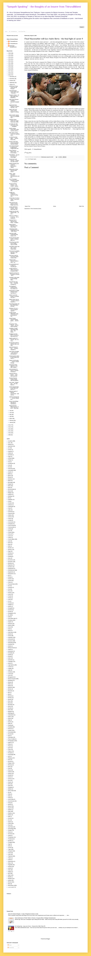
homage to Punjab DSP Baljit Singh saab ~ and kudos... (13, 330)
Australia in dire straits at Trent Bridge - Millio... (14, 279)
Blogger (48, 938)
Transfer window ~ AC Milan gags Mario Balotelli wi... (14, 96)
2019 (9, 67)
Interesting (10, 642)
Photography (11, 740)
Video (9, 870)
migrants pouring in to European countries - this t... (14, 274)
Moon (9, 701)
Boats (9, 487)
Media (9, 685)
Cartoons (10, 504)
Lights (9, 670)
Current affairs (11, 539)
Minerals (10, 696)
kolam (9, 658)
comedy (10, 520)
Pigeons (10, 742)
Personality (10, 732)
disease (9, 549)
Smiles (9, 797)
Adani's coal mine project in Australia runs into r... (14, 296)
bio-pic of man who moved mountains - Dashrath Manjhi (14, 143)
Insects (9, 635)
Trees (9, 854)
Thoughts (10, 842)
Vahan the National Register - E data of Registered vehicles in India (23, 914)
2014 (9, 425)
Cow (9, 530)
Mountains (10, 704)
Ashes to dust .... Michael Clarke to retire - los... (13, 261)
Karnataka (10, 652)
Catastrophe (10, 506)
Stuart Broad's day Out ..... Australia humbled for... (13, 283)
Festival (9, 580)
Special (9, 804)
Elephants (10, 565)
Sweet (9, 821)
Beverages (10, 482)
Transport (10, 851)
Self (9, 783)
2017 (9, 71)
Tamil (9, 825)
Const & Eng (11, 525)
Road (9, 768)
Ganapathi (10, 608)
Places (9, 744)
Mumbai (10, 708)
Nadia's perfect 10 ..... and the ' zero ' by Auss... (14, 339)
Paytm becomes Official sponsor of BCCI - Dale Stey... (14, 407)
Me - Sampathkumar (13, 31)
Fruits (9, 599)
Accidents (10, 441)
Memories (10, 690)
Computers (10, 523)
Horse (9, 627)
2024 (9, 57)
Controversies (11, 527)
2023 (9, 59)
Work (9, 883)
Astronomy (10, 468)
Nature (9, 718)
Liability (9, 668)
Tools (9, 845)
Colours (9, 518)
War (9, 873)
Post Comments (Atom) (36, 208)
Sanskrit (10, 775)
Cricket (9, 532)
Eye (9, 575)
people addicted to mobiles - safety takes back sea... (13, 208)
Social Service (11, 801)
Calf (9, 501)
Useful (9, 859)
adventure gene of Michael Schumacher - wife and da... (14, 393)
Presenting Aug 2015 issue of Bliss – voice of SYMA (14, 243)
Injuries (9, 634)
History (9, 625)
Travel (9, 852)
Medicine (10, 687)
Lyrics (9, 675)
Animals (10, 458)
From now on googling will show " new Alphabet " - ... (14, 252)
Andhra (9, 453)
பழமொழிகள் (11, 887)
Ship (9, 785)
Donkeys (10, 553)
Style (9, 816)
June (11, 412)
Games (9, 606)
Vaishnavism (11, 861)
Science (10, 778)
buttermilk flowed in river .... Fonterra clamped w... (13, 348)
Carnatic (10, 503)
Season (9, 782)
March (11, 418)
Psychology (10, 754)
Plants (9, 746)
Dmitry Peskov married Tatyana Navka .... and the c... (13, 320)
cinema (9, 516)
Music (9, 709)
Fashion (10, 578)
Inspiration (10, 637)
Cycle (9, 541)
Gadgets (10, 604)
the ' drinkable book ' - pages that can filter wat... (14, 189)
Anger (9, 456)
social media (11, 799)
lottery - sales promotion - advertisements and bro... (14, 175)
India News (10, 632)
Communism (11, 522)
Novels (9, 721)
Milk (9, 694)
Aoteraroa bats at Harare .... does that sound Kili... (13, 375)
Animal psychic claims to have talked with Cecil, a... (14, 357)
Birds (9, 485)
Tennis (9, 832)
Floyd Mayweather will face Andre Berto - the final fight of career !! (53, 39)
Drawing (10, 556)
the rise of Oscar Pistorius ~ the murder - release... (14, 185)
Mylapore (10, 711)
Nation (9, 716)
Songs (9, 802)
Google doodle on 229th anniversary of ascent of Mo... (14, 270)
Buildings (10, 496)
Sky (9, 792)
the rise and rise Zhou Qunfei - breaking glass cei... (14, 239)
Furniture (10, 603)
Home (6, 31)
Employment (11, 568)
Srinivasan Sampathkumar (13, 46)
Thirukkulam (10, 837)
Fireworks (10, 587)
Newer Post (27, 206)
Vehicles (10, 866)
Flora (9, 590)
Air (8, 448)
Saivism (10, 773)
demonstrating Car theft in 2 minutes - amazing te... (14, 370)
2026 (9, 53)
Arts (9, 466)
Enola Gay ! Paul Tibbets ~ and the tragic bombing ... (13, 325)
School (9, 777)
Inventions (10, 644)
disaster (10, 547)
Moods (9, 699)
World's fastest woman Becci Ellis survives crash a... (14, 129)
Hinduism (10, 623)
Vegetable (10, 864)
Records (10, 761)
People (31, 159)
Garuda (9, 611)
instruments (10, 639)
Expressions (10, 573)
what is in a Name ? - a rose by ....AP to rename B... (14, 217)
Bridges (9, 492)
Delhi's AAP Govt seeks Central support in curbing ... (14, 111)
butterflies (10, 499)
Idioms (9, 630)
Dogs (9, 551)
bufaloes (10, 494)
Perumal (10, 734)
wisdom (9, 880)
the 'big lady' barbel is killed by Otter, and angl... (14, 344)
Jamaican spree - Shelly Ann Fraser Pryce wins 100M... (14, 121)
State (9, 811)
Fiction (9, 582)
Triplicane (10, 856)
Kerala (9, 656)
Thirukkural (10, 839)
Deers (9, 544)
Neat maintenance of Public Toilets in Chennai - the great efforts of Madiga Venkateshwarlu (35, 918)
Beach (9, 475)
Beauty (9, 477)
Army (9, 465)
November (12, 78)
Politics (9, 751)
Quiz (9, 756)
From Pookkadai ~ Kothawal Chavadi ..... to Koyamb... (14, 180)
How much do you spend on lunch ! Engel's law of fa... (14, 204)
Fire (9, 585)
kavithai (9, 654)
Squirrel (9, 808)
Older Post (81, 206)
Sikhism (10, 789)
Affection (10, 444)
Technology (10, 828)
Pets (9, 735)
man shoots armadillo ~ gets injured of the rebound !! (14, 353)
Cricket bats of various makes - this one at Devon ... (14, 199)
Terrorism (10, 833)
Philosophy (10, 737)
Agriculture (10, 446)
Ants (9, 461)
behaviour (10, 479)
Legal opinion (11, 665)
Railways (10, 758)
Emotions (10, 566)
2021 (9, 63)
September (12, 82)
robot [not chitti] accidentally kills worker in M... (13, 234)
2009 (9, 434)
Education (10, 561)
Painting (10, 725)
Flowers (10, 592)
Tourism (10, 847)
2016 (9, 73)
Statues (9, 814)
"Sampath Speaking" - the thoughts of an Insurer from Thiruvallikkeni (44, 6)
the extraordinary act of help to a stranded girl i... (13, 265)
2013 (9, 427)
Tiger (9, 844)
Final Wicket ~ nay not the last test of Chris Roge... (14, 156)
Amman (9, 449)
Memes (9, 689)
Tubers (9, 858)
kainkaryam (10, 651)
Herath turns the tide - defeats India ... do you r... (14, 212)
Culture (9, 537)
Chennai (10, 513)
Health (9, 621)
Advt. (9, 442)
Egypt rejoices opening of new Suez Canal (13, 226)
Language (10, 661)
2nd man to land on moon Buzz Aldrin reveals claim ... (13, 256)
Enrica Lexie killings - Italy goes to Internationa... (14, 402)
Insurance (10, 641)
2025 (9, 55)
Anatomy (10, 451)
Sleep (9, 794)
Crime (9, 534)
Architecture (10, 463)
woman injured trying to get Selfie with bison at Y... (14, 388)
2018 (9, 69)
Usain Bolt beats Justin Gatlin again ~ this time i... (14, 92)
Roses (9, 770)
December (12, 76)
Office (9, 723)
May (11, 414)
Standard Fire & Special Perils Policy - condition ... (14, 221)
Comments (11, 947)
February (12, 420)
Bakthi (9, 473)
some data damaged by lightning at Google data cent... (14, 147)
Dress (9, 558)
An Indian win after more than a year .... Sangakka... (13, 125)
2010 (9, 432)
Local (9, 673)
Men (9, 692)
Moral (9, 703)
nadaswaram (11, 715)
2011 (9, 430)
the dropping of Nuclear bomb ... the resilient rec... (13, 287)
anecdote (10, 454)
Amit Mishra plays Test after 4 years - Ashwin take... (14, 248)
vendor (9, 868)
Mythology (10, 713)
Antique (9, 460)
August (11, 84)
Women (9, 882)
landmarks (10, 659)
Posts (9, 945)
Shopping (10, 787)
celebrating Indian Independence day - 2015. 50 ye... (14, 230)
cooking (9, 528)
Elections (10, 563)
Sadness (10, 771)
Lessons (10, 666)
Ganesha (10, 609)
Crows (9, 535)
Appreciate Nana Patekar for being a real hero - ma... (14, 106)
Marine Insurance (12, 678)
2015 (9, 75)
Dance (9, 542)
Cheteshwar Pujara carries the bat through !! (13, 87)
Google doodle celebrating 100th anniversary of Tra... (13, 314)
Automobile (10, 470)
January (11, 422)
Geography (10, 613)
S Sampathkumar (14, 41)
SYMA (9, 823)
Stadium (10, 809)
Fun (9, 601)
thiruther (10, 840)
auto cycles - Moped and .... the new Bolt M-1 (13, 384)
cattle (9, 510)
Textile (9, 835)
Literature (10, 672)
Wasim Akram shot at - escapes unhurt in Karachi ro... (14, 301)
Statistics (10, 813)
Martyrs (9, 682)
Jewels (9, 649)
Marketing (10, 680)
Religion (10, 763)
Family (9, 577)
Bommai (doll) (11, 489)
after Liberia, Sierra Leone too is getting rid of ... (14, 134)
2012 (9, 429)
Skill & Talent (11, 790)
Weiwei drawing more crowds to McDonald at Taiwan (14, 165)
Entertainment (11, 570)
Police (9, 749)
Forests (9, 596)
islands (9, 646)
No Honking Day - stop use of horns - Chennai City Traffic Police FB (30, 926)
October (11, 80)
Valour (9, 863)
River (9, 766)
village (9, 871)
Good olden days (12, 618)
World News (10, 885)
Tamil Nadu (10, 827)
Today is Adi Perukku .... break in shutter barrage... (14, 361)
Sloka (9, 796)
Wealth (9, 876)
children (10, 515)
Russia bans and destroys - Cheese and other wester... (14, 160)
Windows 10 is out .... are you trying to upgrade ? (14, 309)
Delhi (9, 546)
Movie (9, 706)
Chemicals (10, 511)
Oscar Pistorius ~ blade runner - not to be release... (14, 151)
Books (9, 491)
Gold (9, 616)
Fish (9, 589)
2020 (9, 65)
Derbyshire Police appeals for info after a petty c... (13, 366)
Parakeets (10, 727)
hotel (9, 628)
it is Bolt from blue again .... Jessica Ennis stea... (13, 138)
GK (29, 159)
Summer (10, 818)
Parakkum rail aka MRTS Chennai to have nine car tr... (14, 335)
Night (9, 720)
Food (9, 594)
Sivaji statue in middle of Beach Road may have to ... (14, 292)
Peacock (10, 728)
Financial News (11, 584)
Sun (9, 820)
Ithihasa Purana (11, 647)
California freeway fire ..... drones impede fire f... (14, 398)
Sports (34, 159)
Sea (9, 780)
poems (9, 747)
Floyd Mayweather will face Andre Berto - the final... (14, 305)
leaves (9, 663)
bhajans (10, 484)
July (11, 410)
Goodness (10, 620)
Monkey (10, 697)
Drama (9, 554)
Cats (9, 508)
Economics (10, 559)
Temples (10, 830)
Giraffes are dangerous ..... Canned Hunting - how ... (13, 194)
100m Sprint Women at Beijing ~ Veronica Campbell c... (14, 101)
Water (9, 875)
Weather (10, 878)
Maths (9, 683)
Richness (10, 765)
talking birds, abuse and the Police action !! (13, 170)
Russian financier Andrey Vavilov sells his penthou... (14, 379)
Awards (9, 472)
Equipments (10, 572)
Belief (9, 480)
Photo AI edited (11, 739)
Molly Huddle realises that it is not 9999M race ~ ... (14, 116)
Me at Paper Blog (22, 31)
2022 (9, 61)
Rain (9, 759)
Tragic (9, 849)
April (11, 416)
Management (11, 677)
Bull (9, 497)
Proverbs (10, 752)
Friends (9, 597)
